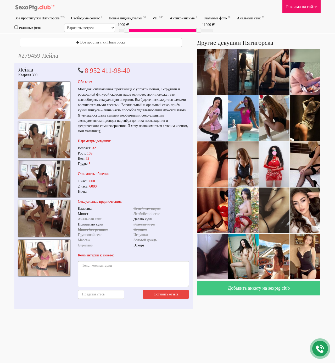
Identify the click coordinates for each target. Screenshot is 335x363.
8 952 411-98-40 (107, 70)
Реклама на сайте (301, 6)
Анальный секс (250, 18)
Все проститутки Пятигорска (39, 18)
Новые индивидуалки (127, 18)
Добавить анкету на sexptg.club (259, 288)
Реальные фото (216, 18)
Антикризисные (183, 18)
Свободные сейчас (86, 18)
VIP (158, 18)
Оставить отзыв (166, 294)
